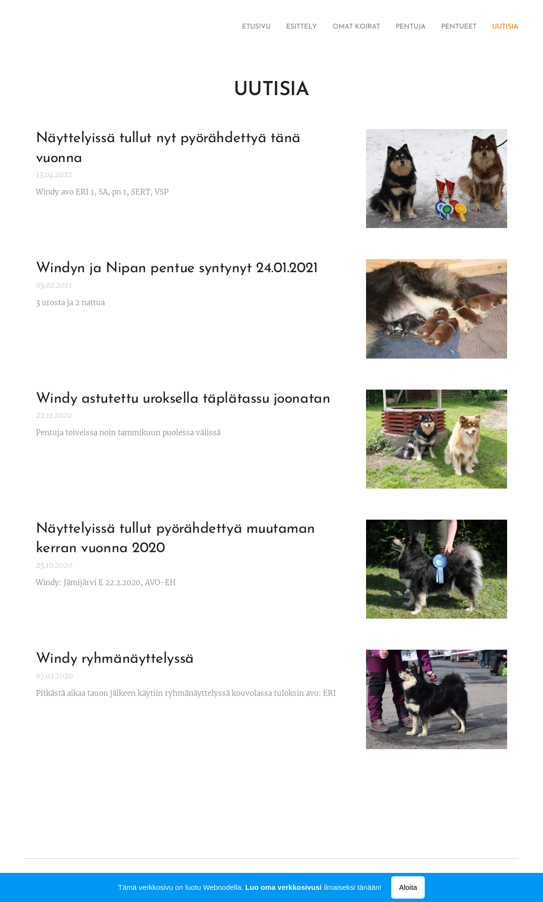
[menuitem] (443, 28)
